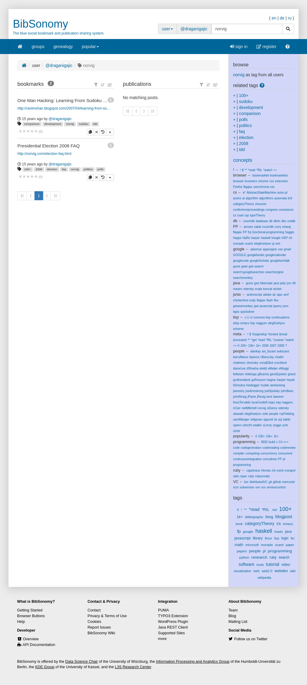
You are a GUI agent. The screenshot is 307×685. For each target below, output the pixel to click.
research (259, 557)
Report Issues (99, 627)
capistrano (253, 470)
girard (292, 374)
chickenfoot (241, 300)
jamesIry (239, 391)
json (285, 306)
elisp (236, 323)
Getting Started (30, 610)
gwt (251, 266)
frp (250, 232)
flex (276, 300)
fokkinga (251, 374)
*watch (267, 170)
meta (237, 334)
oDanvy (272, 408)
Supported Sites (171, 633)
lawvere (278, 396)
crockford (280, 362)
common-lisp (261, 317)
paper (290, 545)
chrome (263, 181)
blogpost (283, 516)
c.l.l (247, 317)
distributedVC (258, 482)
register (266, 46)
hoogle (275, 238)
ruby (237, 470)
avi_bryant (269, 351)
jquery (277, 306)
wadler (257, 425)
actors (237, 198)
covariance (286, 209)
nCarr (237, 408)
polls (100, 169)
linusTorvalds (242, 402)
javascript (266, 306)
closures (261, 204)
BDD (264, 442)
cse (280, 249)
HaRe (246, 238)
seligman (256, 419)
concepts (242, 160)
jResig (261, 396)
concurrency (269, 453)
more (162, 639)
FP (235, 227)
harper (255, 238)
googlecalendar (275, 255)
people (239, 351)
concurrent (285, 453)
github (277, 482)
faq (64, 169)
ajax (280, 294)
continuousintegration (247, 459)
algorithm (252, 198)
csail (240, 215)
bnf (290, 198)
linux (268, 538)
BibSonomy (40, 24)
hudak (265, 385)
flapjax (247, 187)
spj (280, 419)
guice (236, 266)
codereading (271, 447)
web (256, 571)
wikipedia (264, 577)
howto (278, 531)
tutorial (272, 564)
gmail (287, 249)
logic (284, 538)
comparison (32, 123)
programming (244, 442)
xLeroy (267, 425)
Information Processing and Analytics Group (192, 661)
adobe (267, 294)
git (270, 482)
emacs (244, 323)
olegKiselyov (262, 243)
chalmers (239, 362)
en (274, 18)
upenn (237, 425)
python (244, 557)
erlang (286, 226)
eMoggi (284, 368)
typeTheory (257, 215)
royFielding (286, 413)
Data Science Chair (81, 661)
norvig (70, 123)
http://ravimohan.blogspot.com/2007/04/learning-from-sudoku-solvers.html (64, 108)
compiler (239, 453)
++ (275, 170)
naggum (261, 323)
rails (236, 476)
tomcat (267, 289)
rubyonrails (262, 476)
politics (88, 169)
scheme (238, 328)
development (52, 123)
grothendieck (242, 380)
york (285, 425)
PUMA (163, 610)
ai (243, 198)
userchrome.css (263, 187)
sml (278, 243)
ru (289, 18)
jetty (283, 283)
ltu (292, 538)
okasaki (238, 413)
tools (260, 564)
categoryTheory (243, 204)
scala (258, 289)
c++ (286, 442)
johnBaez (287, 391)
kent (269, 396)
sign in (238, 46)
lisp (236, 317)
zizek (236, 431)
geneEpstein (278, 374)
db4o (276, 221)
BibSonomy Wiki (101, 633)
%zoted (273, 334)
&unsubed (240, 340)
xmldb (291, 221)
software (246, 564)
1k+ (258, 345)
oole (265, 413)
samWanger (241, 419)
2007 (273, 345)
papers (242, 551)
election (52, 169)
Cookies (94, 622)
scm (236, 487)
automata (280, 198)
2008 (39, 169)
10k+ (251, 345)
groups (38, 46)
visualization (242, 571)
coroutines (270, 459)
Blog (232, 616)
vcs (263, 487)
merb (279, 470)
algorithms (266, 198)
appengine (270, 249)
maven (237, 289)
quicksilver (247, 311)
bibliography (254, 517)
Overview (30, 639)
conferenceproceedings (249, 209)
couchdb (249, 221)
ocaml (249, 243)
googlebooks (255, 255)
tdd (95, 123)
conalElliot (266, 362)
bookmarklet (260, 175)
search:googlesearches (248, 272)
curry (278, 226)
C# (280, 442)
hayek (291, 380)
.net (274, 509)
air (274, 294)
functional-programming (268, 232)
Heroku (266, 470)
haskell (265, 238)
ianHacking (277, 385)
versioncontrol (276, 487)
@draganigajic (193, 28)
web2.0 (267, 571)
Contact (94, 610)
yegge (277, 425)
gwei (244, 266)
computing (253, 453)
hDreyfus (239, 385)
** (246, 170)
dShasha (252, 368)
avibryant (283, 351)
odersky (248, 289)
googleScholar (259, 260)
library (258, 538)
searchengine (274, 272)
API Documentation (39, 645)
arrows (248, 226)
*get (254, 340)
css (271, 181)
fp (239, 531)
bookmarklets (279, 175)
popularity (241, 436)
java (236, 283)
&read (283, 334)
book (239, 524)
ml (290, 238)
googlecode (241, 260)
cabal (257, 226)
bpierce (254, 357)
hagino (271, 380)
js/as (237, 294)
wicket (277, 289)
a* (244, 192)
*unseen (278, 340)
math (239, 544)
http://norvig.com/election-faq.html (44, 154)
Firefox (238, 187)
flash (270, 300)
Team (233, 610)
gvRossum (259, 380)
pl (284, 459)
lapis (236, 311)
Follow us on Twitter (250, 639)
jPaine (252, 396)
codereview (288, 447)
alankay (255, 351)
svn (257, 487)
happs (237, 238)
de (282, 18)
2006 (265, 345)
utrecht (247, 425)
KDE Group (44, 667)
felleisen (238, 374)
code (236, 447)
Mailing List (237, 622)
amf (286, 294)
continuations (280, 317)
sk (275, 419)
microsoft (252, 545)
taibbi (286, 419)
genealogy (63, 46)
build (272, 442)
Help (21, 622)
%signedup (259, 334)
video (286, 565)
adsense (256, 249)
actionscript (254, 294)
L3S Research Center (133, 667)
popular (90, 48)
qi (273, 243)
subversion (247, 487)
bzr (246, 482)
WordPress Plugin (173, 622)
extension (281, 181)
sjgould (268, 419)
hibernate (266, 283)
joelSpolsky (272, 391)
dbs (283, 221)
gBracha (263, 374)
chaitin (279, 357)
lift (294, 283)
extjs (252, 300)
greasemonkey (243, 306)
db (235, 221)
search (259, 266)
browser (240, 175)
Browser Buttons (31, 616)
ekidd (263, 368)
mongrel (290, 470)
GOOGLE (239, 255)
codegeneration (251, 447)
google (239, 249)
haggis (289, 232)
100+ (27, 169)
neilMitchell (249, 408)
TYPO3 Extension (173, 616)
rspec (243, 476)
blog (269, 517)
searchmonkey (243, 277)
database (262, 221)
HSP (285, 238)
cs (235, 192)
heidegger (253, 385)
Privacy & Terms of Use (107, 616)
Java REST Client (173, 627)
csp (246, 215)
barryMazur (241, 357)
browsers (251, 181)
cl (251, 317)
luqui (271, 402)
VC (236, 482)
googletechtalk (280, 260)
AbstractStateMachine (261, 192)
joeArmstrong (255, 391)
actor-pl (282, 192)
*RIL (259, 170)
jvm (289, 283)
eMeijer (273, 368)
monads (238, 243)
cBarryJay (267, 357)
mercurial (288, 482)
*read (251, 170)
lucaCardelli (259, 402)
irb (274, 470)
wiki (293, 571)
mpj (278, 402)
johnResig (240, 396)
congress (272, 209)
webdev (281, 571)
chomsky (252, 362)
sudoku (83, 123)
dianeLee (239, 368)
